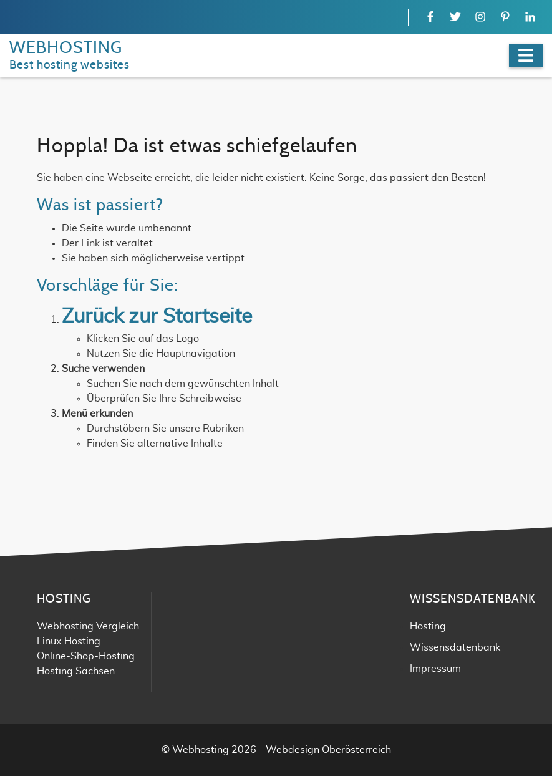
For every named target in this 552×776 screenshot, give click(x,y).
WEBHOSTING (65, 47)
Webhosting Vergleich (88, 626)
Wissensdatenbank (455, 647)
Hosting (428, 626)
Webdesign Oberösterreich (328, 750)
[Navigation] (526, 55)
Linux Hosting (68, 641)
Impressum (435, 669)
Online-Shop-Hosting (86, 656)
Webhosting (200, 750)
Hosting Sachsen (76, 671)
